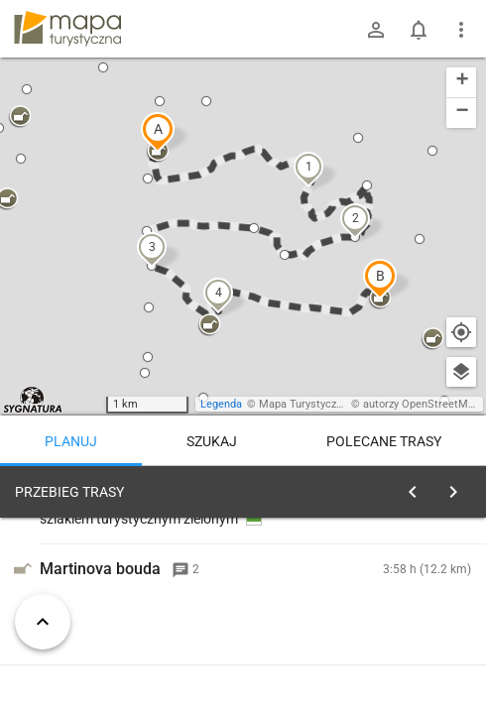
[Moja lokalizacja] (461, 332)
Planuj (71, 441)
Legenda (221, 404)
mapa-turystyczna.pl (67, 29)
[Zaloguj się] (376, 30)
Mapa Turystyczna (303, 404)
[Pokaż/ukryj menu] (461, 30)
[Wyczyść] (459, 487)
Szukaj (211, 441)
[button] (158, 132)
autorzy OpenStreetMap (421, 404)
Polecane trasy (383, 441)
